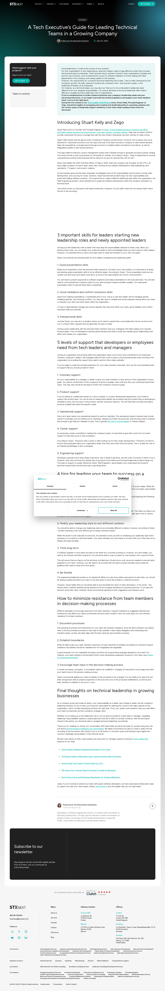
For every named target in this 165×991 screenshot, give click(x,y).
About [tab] (115, 486)
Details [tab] (82, 486)
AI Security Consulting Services (94, 972)
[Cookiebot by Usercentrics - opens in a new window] (119, 479)
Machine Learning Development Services (73, 949)
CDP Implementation (131, 972)
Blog (52, 937)
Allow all (113, 510)
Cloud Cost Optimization (75, 974)
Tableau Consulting (89, 978)
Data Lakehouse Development (120, 949)
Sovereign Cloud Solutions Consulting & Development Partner (60, 978)
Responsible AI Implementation (104, 976)
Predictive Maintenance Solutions (80, 976)
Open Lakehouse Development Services (53, 955)
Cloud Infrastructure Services (132, 951)
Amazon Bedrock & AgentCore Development (54, 951)
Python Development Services (104, 953)
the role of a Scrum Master (118, 421)
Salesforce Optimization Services (128, 976)
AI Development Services (48, 949)
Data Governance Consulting (96, 974)
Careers (54, 927)
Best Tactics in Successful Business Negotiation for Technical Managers (91, 777)
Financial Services (46, 961)
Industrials (68, 961)
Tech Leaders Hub (140, 739)
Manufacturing (79, 961)
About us (54, 913)
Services (54, 918)
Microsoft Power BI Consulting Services (53, 976)
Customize (82, 510)
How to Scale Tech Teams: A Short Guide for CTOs (82, 763)
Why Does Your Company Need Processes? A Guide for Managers (89, 770)
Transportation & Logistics (120, 961)
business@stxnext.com (19, 919)
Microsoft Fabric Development (143, 949)
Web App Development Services (127, 953)
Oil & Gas (90, 961)
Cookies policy (45, 984)
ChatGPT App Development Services (52, 974)
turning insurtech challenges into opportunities (85, 729)
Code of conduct (71, 984)
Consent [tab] (50, 486)
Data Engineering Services (98, 949)
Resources (55, 932)
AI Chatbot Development (72, 972)
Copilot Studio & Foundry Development (107, 951)
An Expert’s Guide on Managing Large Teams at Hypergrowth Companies (91, 756)
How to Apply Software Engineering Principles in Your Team (86, 749)
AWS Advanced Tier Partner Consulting (52, 966)
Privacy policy (57, 984)
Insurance (58, 961)
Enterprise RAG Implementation (118, 974)
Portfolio (54, 923)
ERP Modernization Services (141, 974)
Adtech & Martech (102, 961)
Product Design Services (48, 953)
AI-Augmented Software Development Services (75, 953)
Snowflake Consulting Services (79, 966)
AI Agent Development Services (50, 972)
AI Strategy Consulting (114, 972)
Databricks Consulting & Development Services (107, 966)
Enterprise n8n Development (82, 951)
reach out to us (101, 786)
